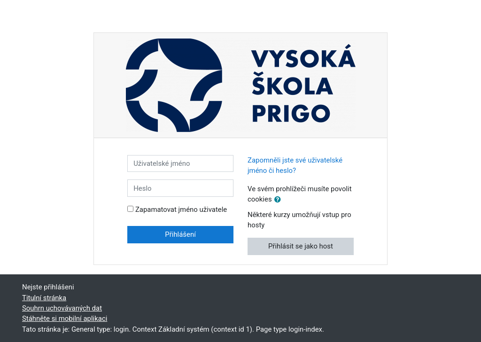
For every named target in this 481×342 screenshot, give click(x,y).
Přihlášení (180, 234)
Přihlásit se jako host (300, 246)
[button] (279, 199)
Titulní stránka (44, 298)
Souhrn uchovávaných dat (62, 308)
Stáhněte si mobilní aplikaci (64, 318)
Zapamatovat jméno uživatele (181, 209)
